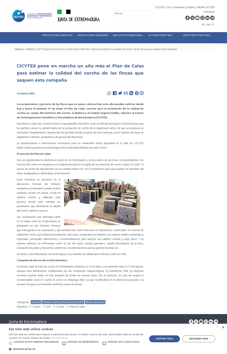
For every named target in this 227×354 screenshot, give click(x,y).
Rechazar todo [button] (198, 338)
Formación (179, 7)
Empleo (191, 7)
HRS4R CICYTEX (206, 7)
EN (208, 24)
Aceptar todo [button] (164, 338)
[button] (10, 343)
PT (212, 24)
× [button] (223, 327)
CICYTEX (160, 7)
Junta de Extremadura (27, 321)
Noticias (19, 49)
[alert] (113, 339)
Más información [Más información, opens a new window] (59, 337)
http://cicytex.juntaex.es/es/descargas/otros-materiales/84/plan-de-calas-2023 (62, 147)
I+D (169, 7)
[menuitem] (56, 37)
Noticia (30, 49)
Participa (210, 11)
